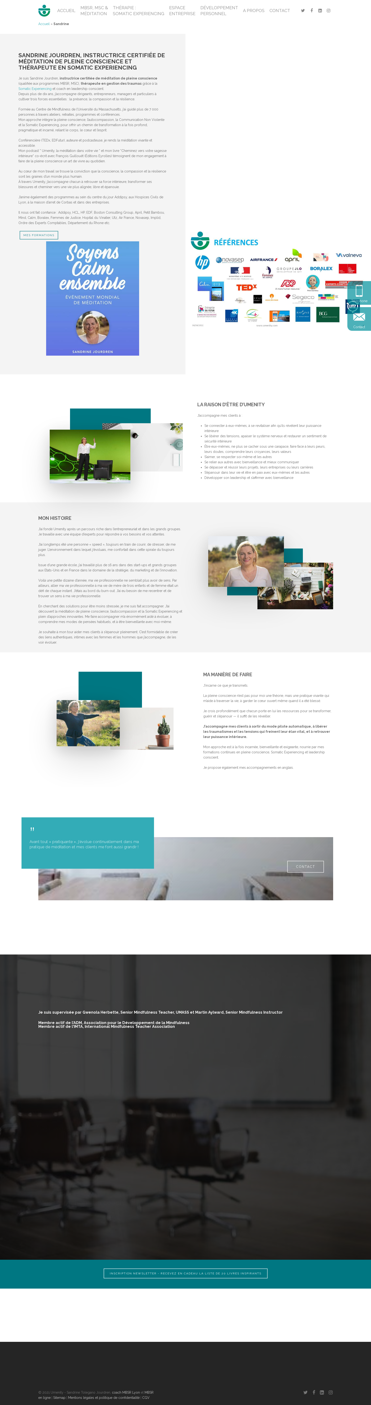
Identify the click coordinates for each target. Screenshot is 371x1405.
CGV (146, 1398)
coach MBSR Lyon (126, 1392)
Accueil (44, 24)
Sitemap (59, 1398)
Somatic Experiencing (35, 89)
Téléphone (359, 301)
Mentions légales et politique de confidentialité (104, 1398)
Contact (359, 327)
